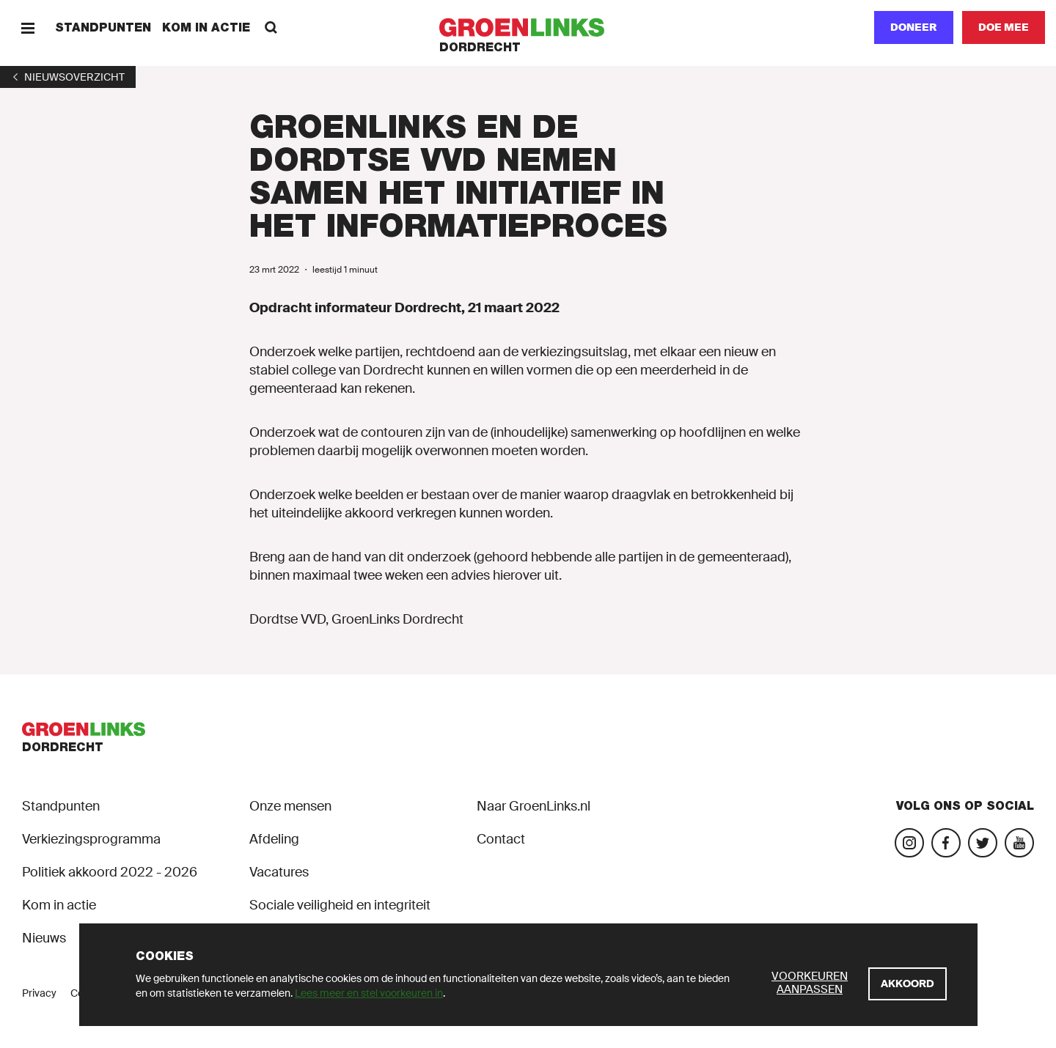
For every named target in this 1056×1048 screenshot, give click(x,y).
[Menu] (27, 27)
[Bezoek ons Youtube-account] (1019, 842)
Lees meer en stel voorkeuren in (369, 993)
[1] (68, 77)
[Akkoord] (907, 983)
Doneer (913, 27)
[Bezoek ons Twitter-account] (982, 842)
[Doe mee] (1003, 27)
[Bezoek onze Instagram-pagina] (909, 842)
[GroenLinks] (528, 27)
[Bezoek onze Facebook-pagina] (946, 842)
